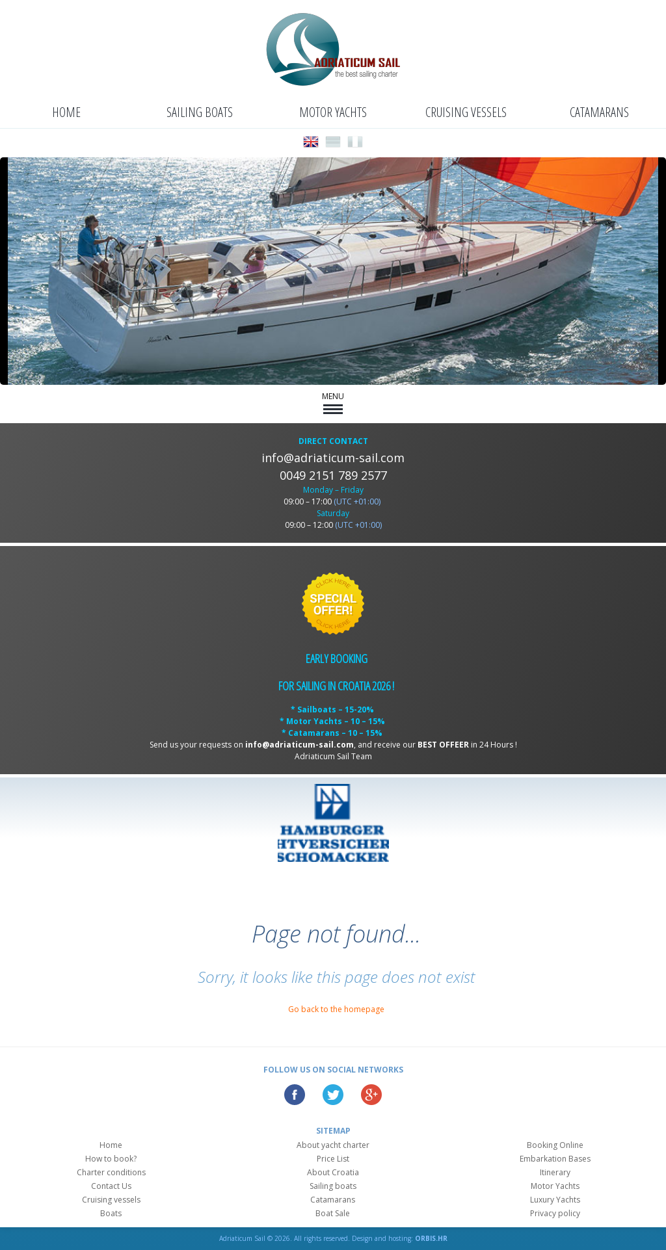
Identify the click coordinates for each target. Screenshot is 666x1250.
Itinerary (555, 1172)
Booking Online (555, 1145)
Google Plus (371, 1094)
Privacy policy (555, 1213)
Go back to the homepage (336, 1009)
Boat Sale (332, 1213)
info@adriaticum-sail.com (333, 457)
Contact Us (111, 1185)
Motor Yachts (333, 112)
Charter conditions (111, 1172)
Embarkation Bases (555, 1158)
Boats (111, 1213)
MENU (333, 402)
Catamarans (599, 112)
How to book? (111, 1158)
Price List (333, 1158)
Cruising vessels (466, 112)
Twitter (333, 1094)
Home (66, 112)
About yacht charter (333, 1145)
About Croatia (333, 1172)
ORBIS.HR (431, 1238)
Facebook (294, 1094)
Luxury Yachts (555, 1199)
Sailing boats (199, 112)
